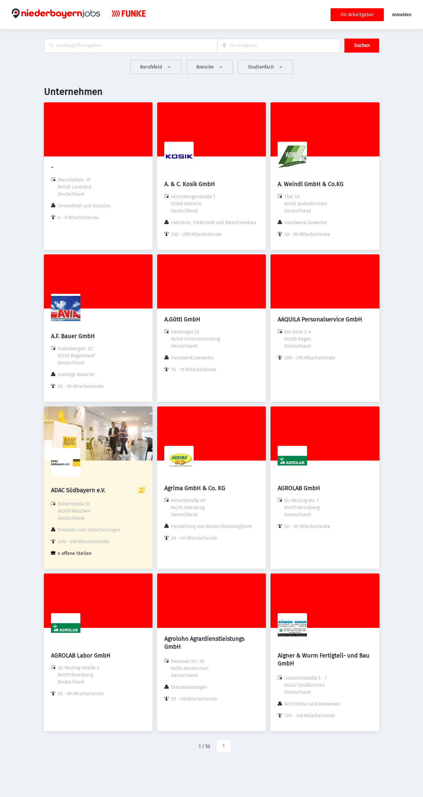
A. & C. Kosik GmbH (189, 184)
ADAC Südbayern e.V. (78, 490)
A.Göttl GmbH (182, 319)
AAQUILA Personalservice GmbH (320, 319)
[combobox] (130, 46)
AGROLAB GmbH (299, 488)
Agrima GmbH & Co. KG (194, 488)
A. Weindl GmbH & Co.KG (311, 184)
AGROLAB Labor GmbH (80, 655)
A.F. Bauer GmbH (73, 336)
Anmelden (401, 14)
